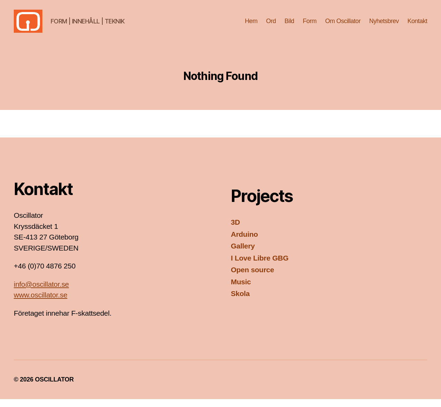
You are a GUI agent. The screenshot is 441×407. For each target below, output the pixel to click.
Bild (289, 24)
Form (310, 24)
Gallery (243, 254)
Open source (252, 278)
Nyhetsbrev (384, 24)
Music (241, 290)
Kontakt (417, 24)
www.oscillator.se (40, 303)
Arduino (244, 242)
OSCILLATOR (54, 387)
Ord (271, 24)
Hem (251, 24)
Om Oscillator (343, 24)
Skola (240, 301)
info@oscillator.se (41, 292)
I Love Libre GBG (259, 266)
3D (235, 230)
